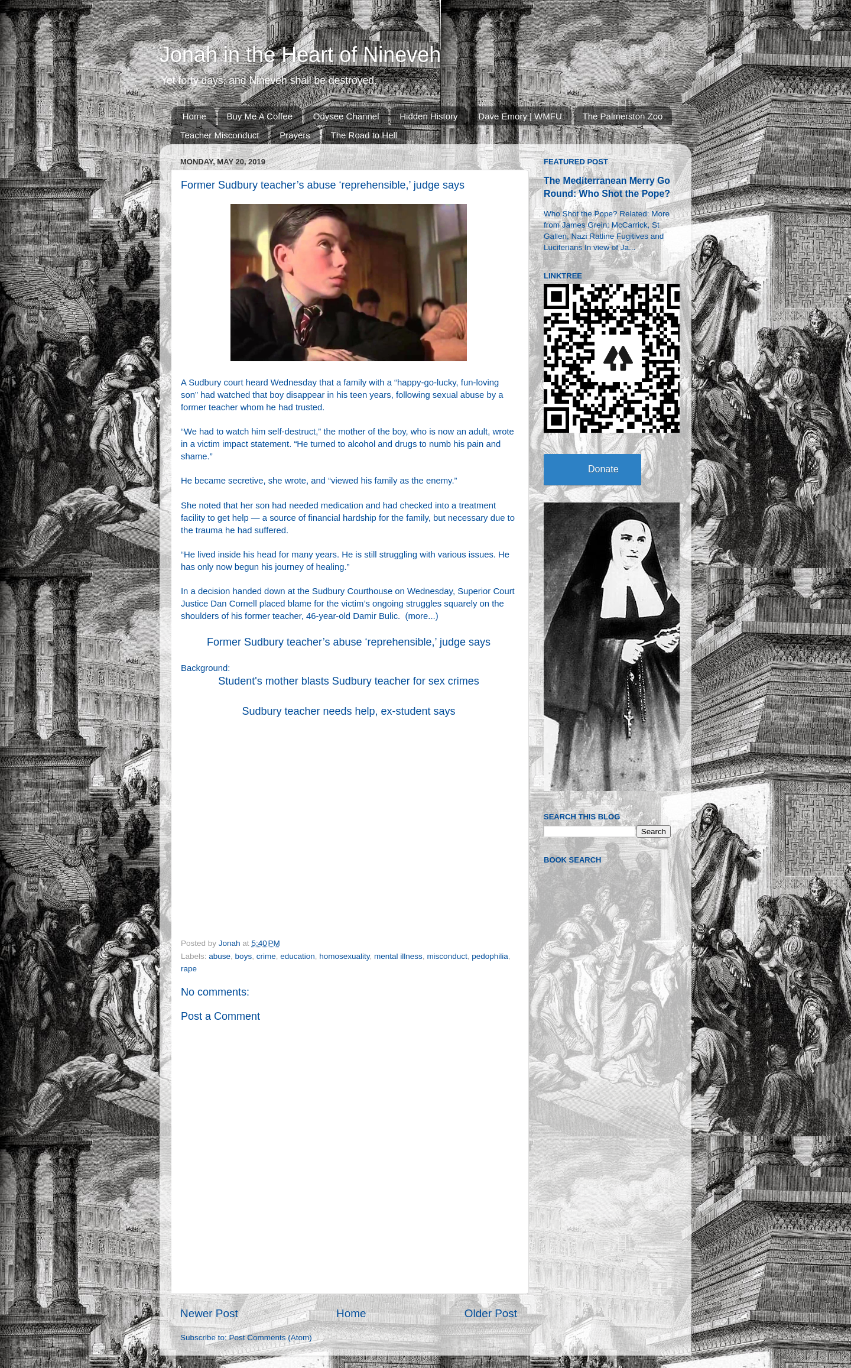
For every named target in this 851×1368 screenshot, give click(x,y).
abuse (219, 956)
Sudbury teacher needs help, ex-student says (348, 711)
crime (266, 956)
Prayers (295, 135)
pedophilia (490, 956)
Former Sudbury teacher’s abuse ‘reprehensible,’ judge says (349, 642)
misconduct (447, 956)
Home (194, 116)
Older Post (491, 1313)
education (297, 956)
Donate (603, 469)
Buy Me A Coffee (260, 116)
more (418, 616)
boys (243, 956)
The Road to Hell (364, 135)
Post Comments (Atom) (270, 1337)
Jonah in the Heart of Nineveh (300, 55)
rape (189, 968)
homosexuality (344, 956)
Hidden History (428, 116)
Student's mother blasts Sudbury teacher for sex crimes (348, 681)
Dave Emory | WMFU (519, 116)
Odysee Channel (346, 116)
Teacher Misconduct (219, 135)
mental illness (398, 956)
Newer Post (209, 1313)
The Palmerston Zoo (623, 116)
